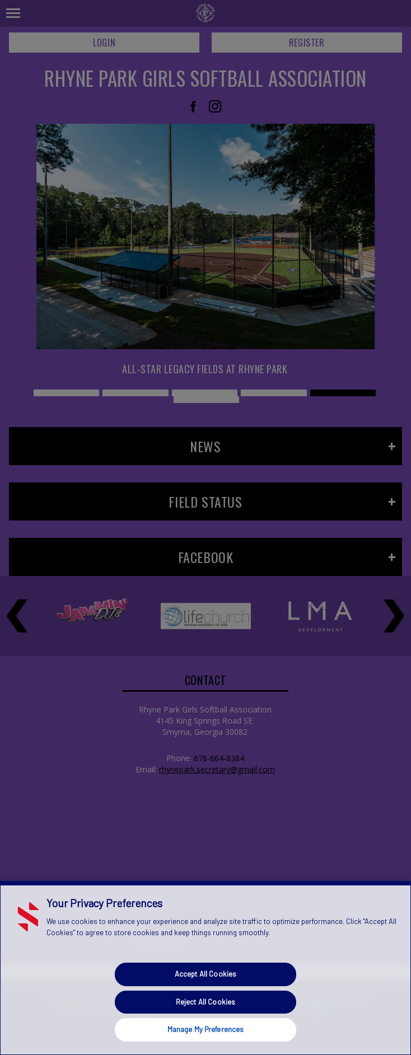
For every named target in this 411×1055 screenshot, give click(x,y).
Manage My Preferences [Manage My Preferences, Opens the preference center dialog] (205, 1029)
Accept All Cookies (205, 973)
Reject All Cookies (205, 1001)
